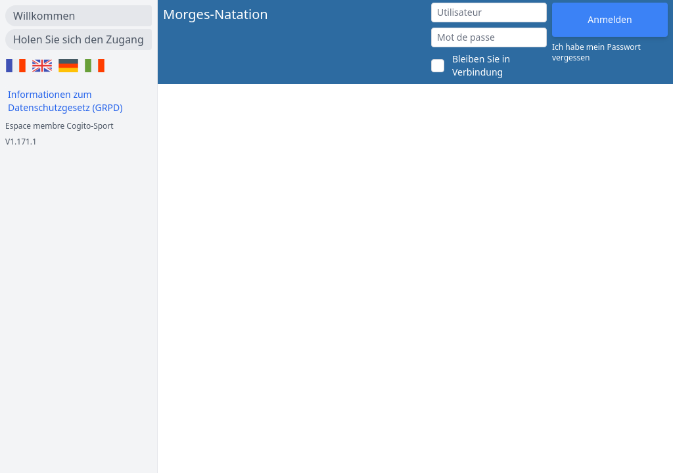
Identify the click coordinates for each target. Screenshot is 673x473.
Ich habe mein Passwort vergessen (596, 52)
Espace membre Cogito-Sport (59, 125)
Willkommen (44, 16)
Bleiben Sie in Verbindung (481, 65)
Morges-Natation (215, 14)
